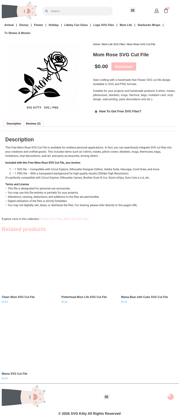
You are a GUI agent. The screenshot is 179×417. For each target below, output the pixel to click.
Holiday (54, 25)
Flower (38, 25)
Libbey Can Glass (76, 25)
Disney (23, 25)
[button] (132, 10)
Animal (9, 25)
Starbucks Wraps (149, 25)
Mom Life (126, 25)
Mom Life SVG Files (113, 44)
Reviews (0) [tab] (33, 123)
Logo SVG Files (103, 25)
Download (124, 66)
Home (96, 44)
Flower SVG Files (51, 218)
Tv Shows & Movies (17, 33)
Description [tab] (14, 123)
